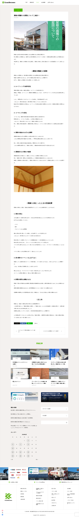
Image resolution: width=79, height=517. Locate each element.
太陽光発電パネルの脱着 (40, 504)
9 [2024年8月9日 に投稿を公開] (28, 444)
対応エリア (54, 497)
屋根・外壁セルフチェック (55, 494)
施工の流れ (54, 488)
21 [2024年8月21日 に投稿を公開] (20, 452)
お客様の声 (54, 505)
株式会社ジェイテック (71, 503)
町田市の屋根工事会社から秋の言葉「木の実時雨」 (22, 417)
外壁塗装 (22, 493)
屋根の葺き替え (23, 488)
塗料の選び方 (38, 498)
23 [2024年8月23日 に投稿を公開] (28, 452)
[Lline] (30, 323)
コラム (18, 10)
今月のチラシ (54, 502)
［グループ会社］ (70, 500)
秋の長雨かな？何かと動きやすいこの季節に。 (21, 414)
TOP (26, 2)
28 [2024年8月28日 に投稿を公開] (20, 455)
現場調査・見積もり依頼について (40, 489)
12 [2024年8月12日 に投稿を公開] (12, 448)
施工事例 (53, 500)
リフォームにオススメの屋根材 (40, 492)
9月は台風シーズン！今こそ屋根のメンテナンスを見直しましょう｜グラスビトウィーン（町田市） (24, 426)
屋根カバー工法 (23, 491)
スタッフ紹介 (69, 491)
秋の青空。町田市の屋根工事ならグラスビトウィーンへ (23, 410)
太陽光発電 (22, 499)
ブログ (37, 2)
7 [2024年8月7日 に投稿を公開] (20, 444)
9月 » (37, 459)
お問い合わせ (51, 2)
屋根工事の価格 (39, 495)
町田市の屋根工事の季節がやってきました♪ (20, 421)
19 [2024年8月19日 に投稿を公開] (12, 452)
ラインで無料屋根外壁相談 (71, 494)
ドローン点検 (54, 491)
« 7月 (12, 459)
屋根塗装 (22, 496)
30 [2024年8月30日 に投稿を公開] (28, 455)
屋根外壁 (32, 2)
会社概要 (43, 2)
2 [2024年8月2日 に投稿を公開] (28, 440)
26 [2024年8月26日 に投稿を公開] (12, 455)
